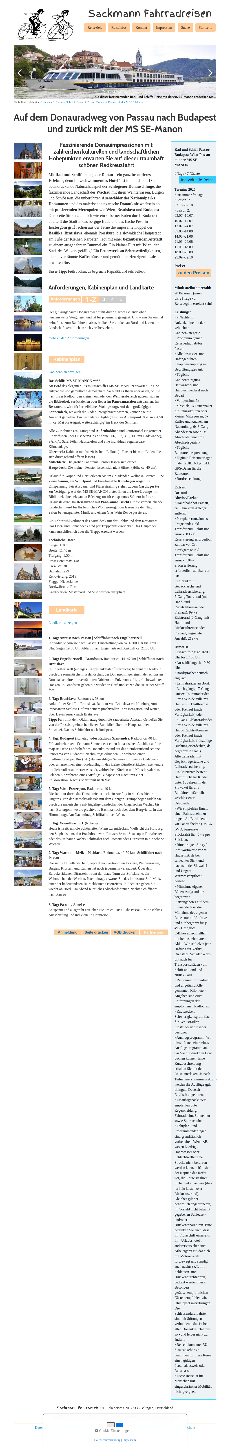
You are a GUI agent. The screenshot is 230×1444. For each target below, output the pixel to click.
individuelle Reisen (108, 1427)
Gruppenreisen (136, 1427)
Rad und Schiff (64, 102)
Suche (185, 27)
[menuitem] (95, 28)
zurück (20, 75)
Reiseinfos (119, 27)
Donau (80, 102)
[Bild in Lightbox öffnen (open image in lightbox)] (28, 151)
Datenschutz (44, 1427)
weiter (209, 75)
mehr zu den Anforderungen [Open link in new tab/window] (69, 338)
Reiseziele (95, 27)
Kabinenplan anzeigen (65, 372)
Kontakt (141, 27)
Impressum (164, 27)
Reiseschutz (186, 1427)
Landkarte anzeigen (63, 623)
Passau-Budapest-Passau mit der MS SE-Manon (115, 102)
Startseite (205, 27)
